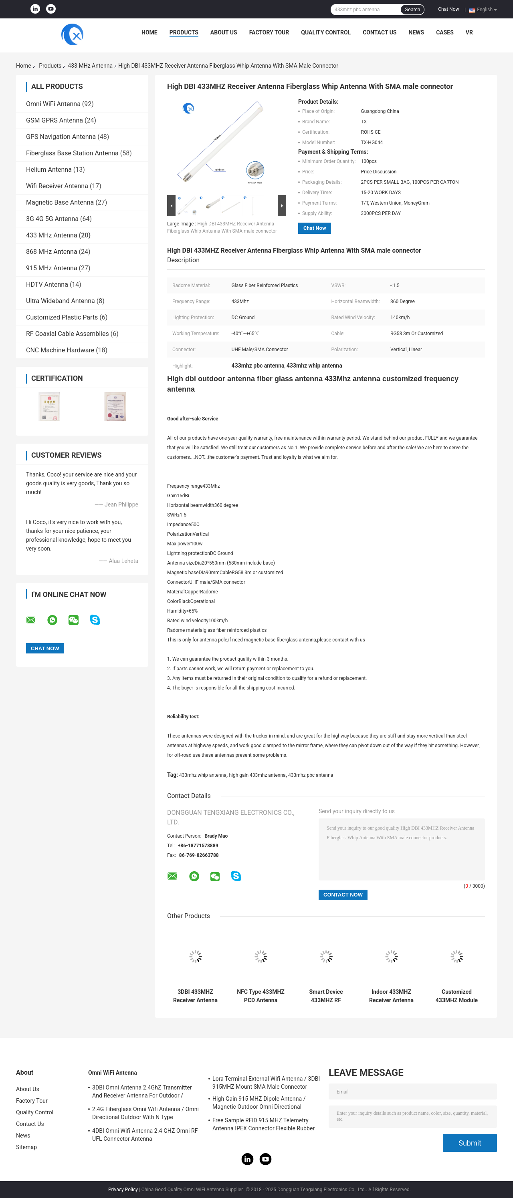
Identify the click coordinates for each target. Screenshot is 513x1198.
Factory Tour (269, 32)
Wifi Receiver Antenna (57, 186)
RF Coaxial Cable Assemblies (67, 334)
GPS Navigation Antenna (61, 137)
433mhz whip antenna (202, 775)
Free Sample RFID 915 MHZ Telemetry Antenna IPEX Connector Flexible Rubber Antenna (263, 1125)
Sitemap (26, 1147)
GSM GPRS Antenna (54, 120)
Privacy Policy (123, 1189)
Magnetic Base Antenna (60, 202)
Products (184, 32)
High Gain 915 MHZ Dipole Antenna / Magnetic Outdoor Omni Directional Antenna (259, 1103)
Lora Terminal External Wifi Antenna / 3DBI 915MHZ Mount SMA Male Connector (266, 1082)
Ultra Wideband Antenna (60, 301)
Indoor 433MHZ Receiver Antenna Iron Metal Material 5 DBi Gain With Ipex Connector (392, 996)
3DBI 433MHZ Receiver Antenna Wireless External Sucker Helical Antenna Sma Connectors (195, 996)
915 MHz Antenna (51, 268)
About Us (223, 32)
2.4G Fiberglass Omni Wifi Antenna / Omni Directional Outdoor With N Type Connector (145, 1114)
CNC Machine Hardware (60, 350)
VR (469, 32)
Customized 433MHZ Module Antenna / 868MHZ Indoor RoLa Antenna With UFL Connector (457, 996)
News (416, 32)
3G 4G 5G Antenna (52, 219)
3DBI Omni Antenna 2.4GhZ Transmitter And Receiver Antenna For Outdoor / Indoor (142, 1092)
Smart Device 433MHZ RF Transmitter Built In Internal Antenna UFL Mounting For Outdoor (326, 996)
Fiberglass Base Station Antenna (72, 153)
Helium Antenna (49, 169)
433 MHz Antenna (90, 65)
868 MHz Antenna (51, 251)
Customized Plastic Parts (62, 317)
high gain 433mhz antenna (257, 775)
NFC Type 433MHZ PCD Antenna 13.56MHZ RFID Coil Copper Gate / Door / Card (261, 996)
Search (412, 9)
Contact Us (379, 32)
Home (149, 32)
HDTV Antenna (47, 284)
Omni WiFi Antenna (53, 104)
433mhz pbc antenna (310, 775)
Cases (445, 32)
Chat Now (448, 9)
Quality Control (326, 32)
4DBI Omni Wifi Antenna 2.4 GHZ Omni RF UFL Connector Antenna (145, 1135)
